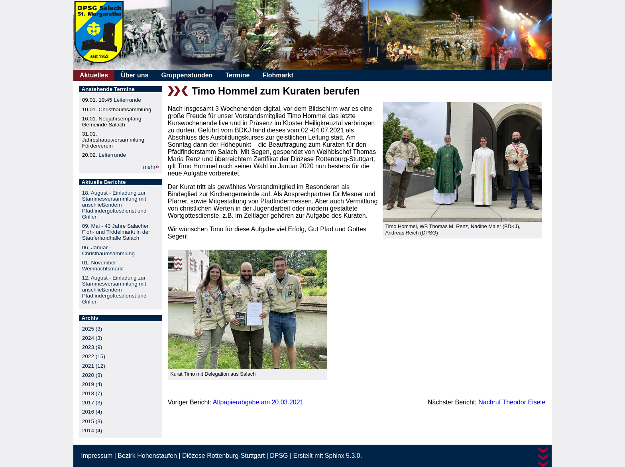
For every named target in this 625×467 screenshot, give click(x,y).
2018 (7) (92, 393)
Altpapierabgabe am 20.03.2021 (258, 402)
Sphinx (334, 455)
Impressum (96, 455)
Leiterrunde (127, 100)
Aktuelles (94, 75)
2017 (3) (92, 403)
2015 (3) (92, 421)
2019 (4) (92, 384)
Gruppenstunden (186, 75)
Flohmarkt (277, 75)
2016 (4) (92, 412)
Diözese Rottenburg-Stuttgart (223, 455)
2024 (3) (92, 338)
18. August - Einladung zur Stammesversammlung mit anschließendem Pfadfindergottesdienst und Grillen (114, 205)
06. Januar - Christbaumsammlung (108, 250)
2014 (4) (92, 431)
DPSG (279, 455)
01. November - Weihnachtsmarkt (103, 266)
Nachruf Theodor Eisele (511, 402)
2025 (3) (92, 329)
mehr (149, 167)
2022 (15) (93, 356)
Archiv (89, 318)
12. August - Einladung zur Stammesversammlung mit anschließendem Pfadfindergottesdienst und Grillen (114, 290)
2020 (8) (92, 375)
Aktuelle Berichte (103, 182)
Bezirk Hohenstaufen (147, 455)
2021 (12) (93, 366)
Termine (237, 75)
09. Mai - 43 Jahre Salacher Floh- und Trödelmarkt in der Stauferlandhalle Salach (116, 232)
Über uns (134, 75)
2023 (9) (92, 347)
